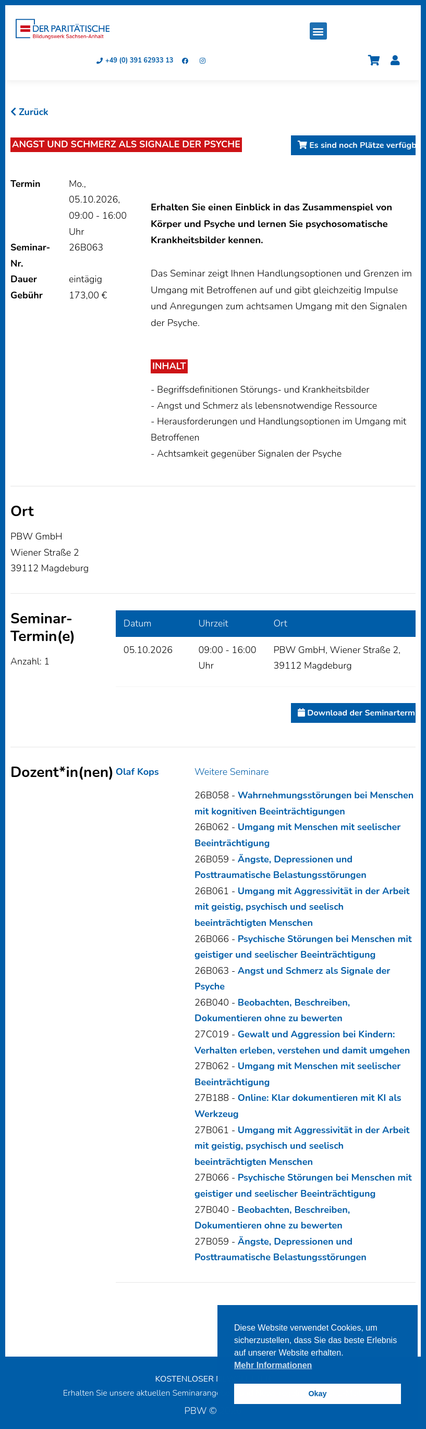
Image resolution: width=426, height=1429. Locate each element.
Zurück (29, 112)
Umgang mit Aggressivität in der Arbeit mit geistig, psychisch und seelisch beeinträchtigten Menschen (301, 907)
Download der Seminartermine (357, 713)
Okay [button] (317, 1393)
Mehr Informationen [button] (273, 1365)
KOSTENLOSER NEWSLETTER (213, 1379)
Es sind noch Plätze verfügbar (357, 145)
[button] (318, 31)
